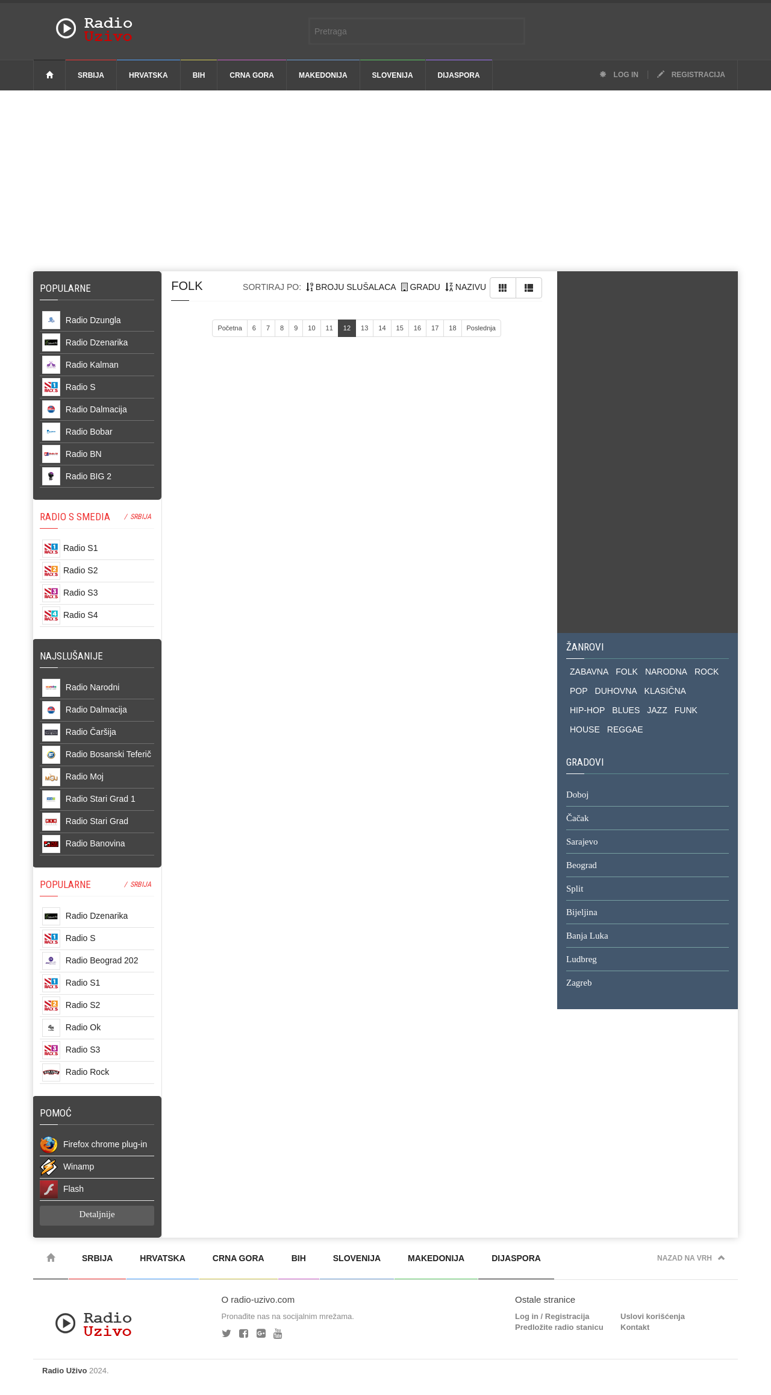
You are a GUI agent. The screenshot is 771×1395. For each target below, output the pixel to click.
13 (364, 328)
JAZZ (657, 710)
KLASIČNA (665, 691)
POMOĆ (56, 1113)
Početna (229, 328)
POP (579, 691)
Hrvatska (148, 75)
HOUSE (585, 729)
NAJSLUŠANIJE (71, 656)
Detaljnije (97, 1214)
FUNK (686, 710)
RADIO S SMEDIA (75, 517)
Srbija (91, 75)
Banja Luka (587, 936)
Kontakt (634, 1327)
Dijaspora (459, 75)
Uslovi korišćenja (652, 1316)
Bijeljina (582, 912)
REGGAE (625, 729)
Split (574, 889)
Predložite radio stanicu (559, 1327)
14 (382, 328)
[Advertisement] (385, 180)
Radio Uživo (64, 1370)
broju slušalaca (351, 287)
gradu (420, 287)
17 (435, 328)
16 (417, 328)
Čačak (577, 818)
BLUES (626, 710)
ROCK (707, 671)
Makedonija (323, 75)
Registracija (691, 75)
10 (311, 328)
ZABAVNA (589, 671)
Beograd (581, 865)
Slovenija (392, 75)
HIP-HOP (587, 710)
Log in (618, 75)
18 (452, 328)
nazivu (465, 287)
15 (400, 328)
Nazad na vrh (691, 1258)
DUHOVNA (616, 691)
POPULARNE (65, 884)
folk (186, 285)
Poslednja (481, 328)
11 (329, 328)
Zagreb (579, 983)
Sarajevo (582, 842)
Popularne (68, 288)
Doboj (577, 795)
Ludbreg (581, 959)
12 (347, 328)
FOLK (627, 671)
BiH (199, 75)
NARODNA (666, 671)
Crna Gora (251, 75)
